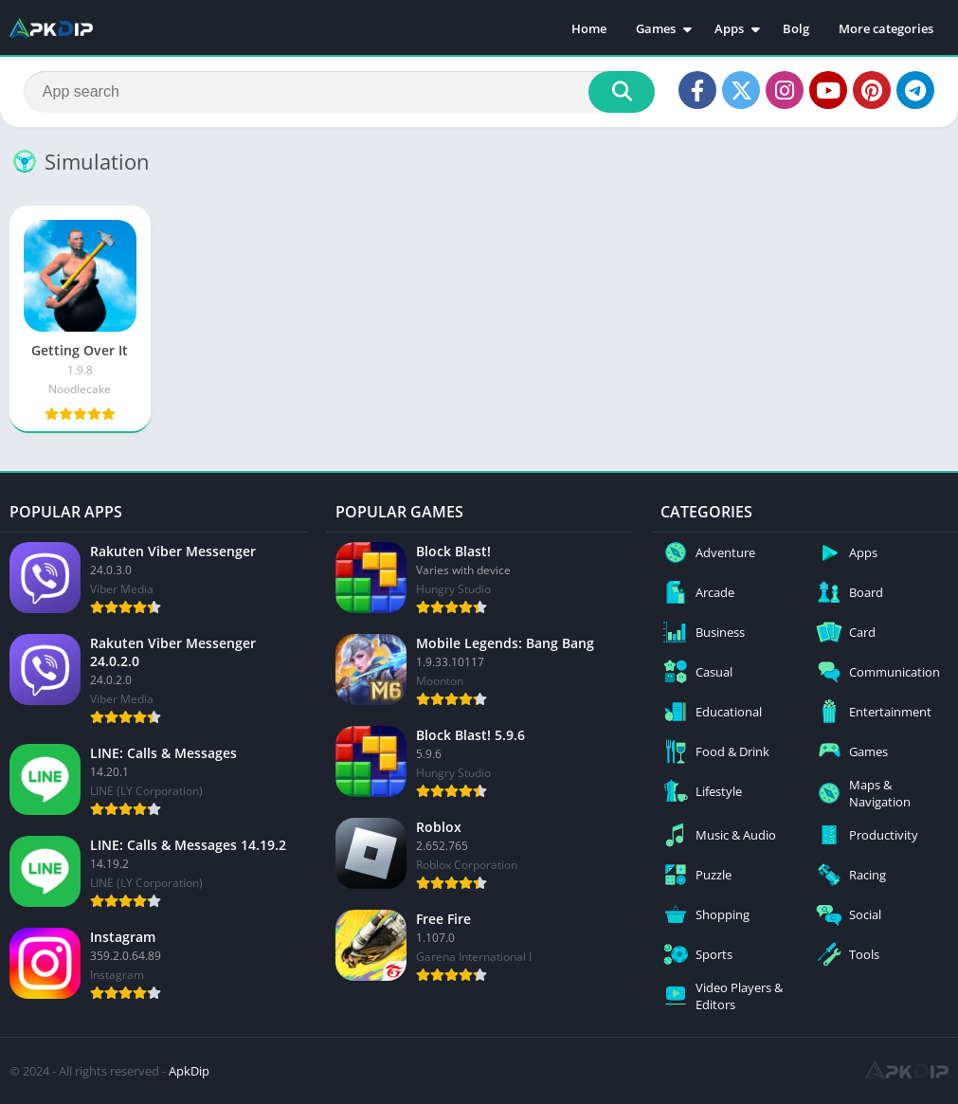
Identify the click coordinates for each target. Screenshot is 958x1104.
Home (588, 28)
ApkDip (189, 1070)
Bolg (796, 28)
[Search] (339, 92)
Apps (729, 28)
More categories (886, 28)
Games (656, 28)
